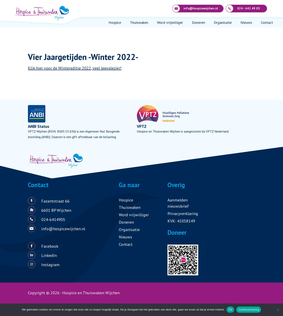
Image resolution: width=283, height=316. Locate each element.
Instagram (50, 264)
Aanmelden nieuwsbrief (178, 203)
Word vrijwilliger (170, 22)
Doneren (198, 22)
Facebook (49, 246)
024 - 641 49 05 (243, 8)
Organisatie (223, 22)
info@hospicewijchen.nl (195, 8)
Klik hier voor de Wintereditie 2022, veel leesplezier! (74, 68)
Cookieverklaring (248, 309)
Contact (267, 22)
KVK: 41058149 (181, 221)
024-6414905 (53, 219)
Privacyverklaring (182, 213)
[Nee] (278, 310)
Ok (230, 309)
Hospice (115, 22)
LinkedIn (49, 255)
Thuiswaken (139, 22)
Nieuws (246, 22)
